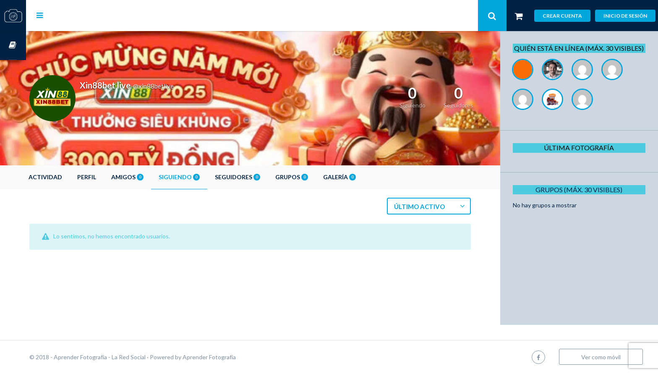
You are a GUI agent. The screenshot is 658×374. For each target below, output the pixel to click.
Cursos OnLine (13, 45)
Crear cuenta (562, 16)
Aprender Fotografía (235, 357)
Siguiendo (205, 176)
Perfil (112, 176)
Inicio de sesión (625, 16)
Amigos (153, 176)
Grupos (317, 176)
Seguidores (263, 176)
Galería (365, 176)
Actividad (71, 176)
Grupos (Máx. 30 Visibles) (582, 199)
